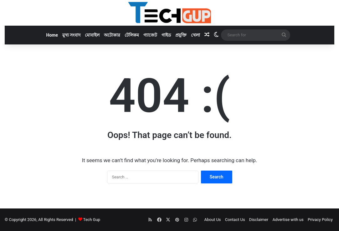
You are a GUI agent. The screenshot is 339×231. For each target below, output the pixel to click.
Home (52, 35)
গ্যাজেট (150, 35)
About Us (212, 219)
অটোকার (112, 35)
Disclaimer (258, 219)
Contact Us (235, 219)
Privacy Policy (320, 219)
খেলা (195, 35)
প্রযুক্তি (181, 35)
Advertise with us (287, 219)
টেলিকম (132, 35)
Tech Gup (91, 219)
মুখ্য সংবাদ (71, 35)
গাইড (166, 35)
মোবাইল (92, 35)
